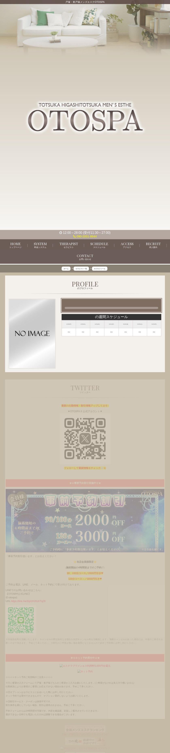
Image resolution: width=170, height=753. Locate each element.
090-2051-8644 (85, 236)
